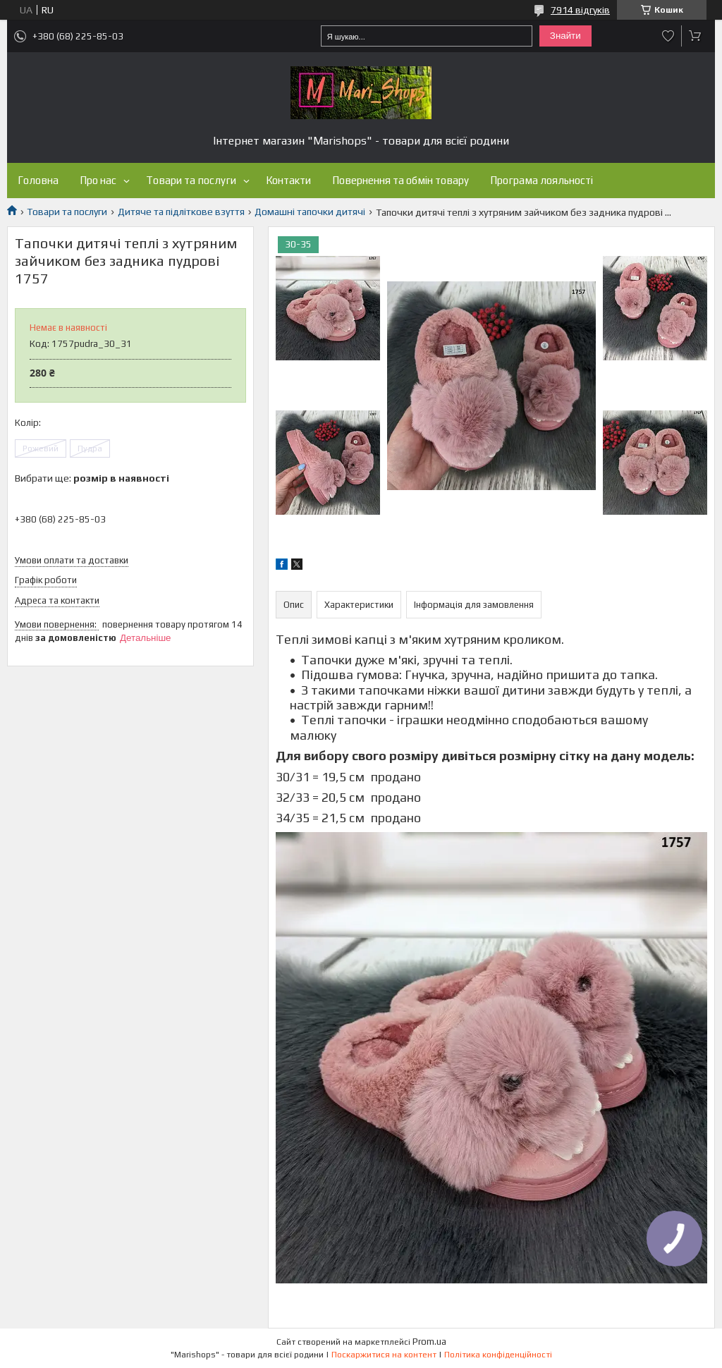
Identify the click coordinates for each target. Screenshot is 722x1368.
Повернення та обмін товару (400, 180)
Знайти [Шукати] (565, 35)
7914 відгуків (580, 10)
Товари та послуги (191, 180)
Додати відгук (668, 36)
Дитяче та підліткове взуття (181, 211)
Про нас (98, 180)
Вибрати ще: (92, 478)
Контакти (288, 180)
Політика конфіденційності (498, 1355)
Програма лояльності (541, 180)
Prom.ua (429, 1341)
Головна (38, 180)
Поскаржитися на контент (383, 1355)
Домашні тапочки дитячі (310, 211)
